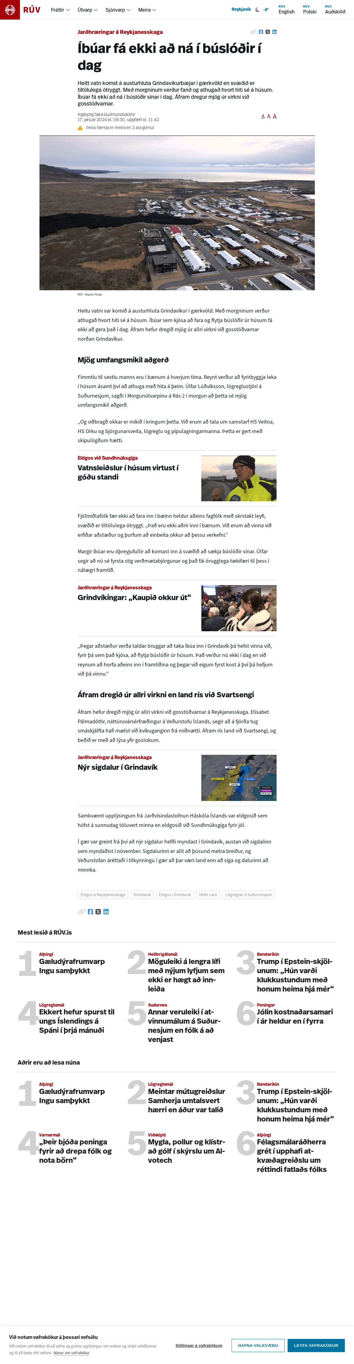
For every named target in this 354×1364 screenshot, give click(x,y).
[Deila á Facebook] (261, 31)
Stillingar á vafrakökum (199, 1346)
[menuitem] (60, 9)
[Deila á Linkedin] (274, 31)
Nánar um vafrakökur (72, 1353)
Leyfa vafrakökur (316, 1346)
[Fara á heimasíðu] (25, 10)
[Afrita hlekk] (253, 31)
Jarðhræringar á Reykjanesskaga (120, 32)
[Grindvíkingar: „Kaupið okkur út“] (177, 608)
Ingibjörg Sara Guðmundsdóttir (106, 115)
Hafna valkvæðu (258, 1346)
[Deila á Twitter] (268, 31)
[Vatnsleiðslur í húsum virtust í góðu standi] (177, 478)
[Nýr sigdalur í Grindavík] (177, 778)
